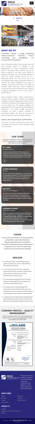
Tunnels (3, 409)
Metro (3, 413)
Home (3, 396)
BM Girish (6, 188)
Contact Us (4, 402)
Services (4, 398)
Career (3, 400)
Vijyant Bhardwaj (10, 169)
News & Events (22, 400)
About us (20, 396)
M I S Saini (7, 147)
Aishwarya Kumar (10, 208)
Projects (20, 398)
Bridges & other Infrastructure (11, 411)
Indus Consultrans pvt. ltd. (20, 420)
